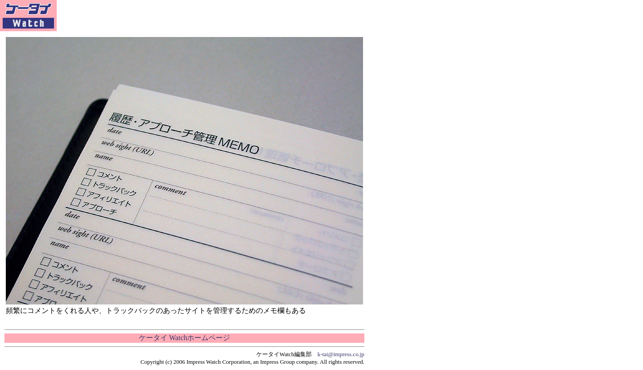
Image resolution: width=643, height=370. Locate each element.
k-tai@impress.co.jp (340, 354)
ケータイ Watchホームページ (184, 337)
